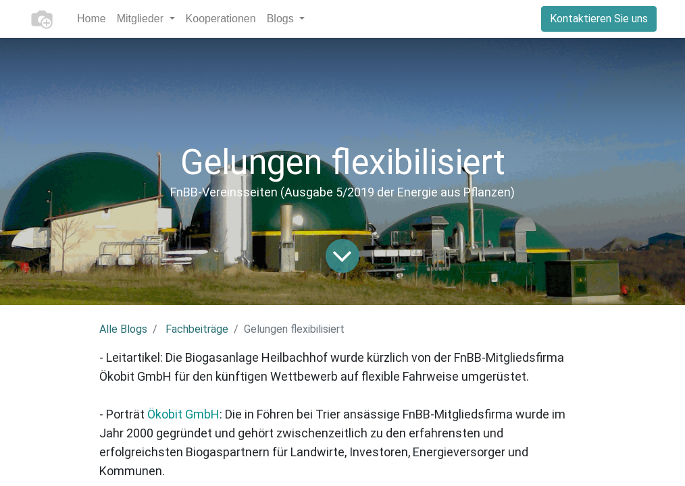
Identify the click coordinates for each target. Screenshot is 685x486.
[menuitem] (91, 18)
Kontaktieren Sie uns (599, 18)
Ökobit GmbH (183, 414)
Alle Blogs (123, 329)
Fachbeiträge (197, 329)
